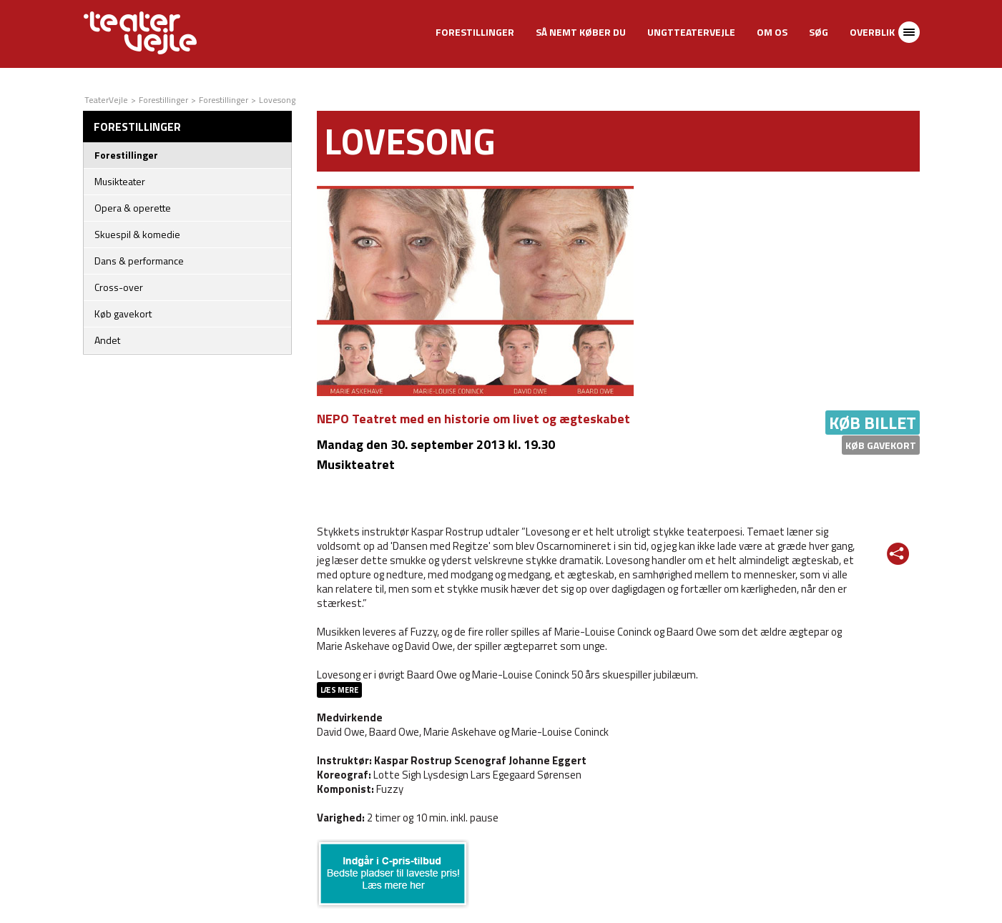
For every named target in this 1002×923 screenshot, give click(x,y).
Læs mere (339, 690)
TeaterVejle (106, 100)
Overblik (872, 31)
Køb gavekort (880, 445)
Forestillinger (475, 31)
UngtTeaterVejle (691, 31)
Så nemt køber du (581, 31)
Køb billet (872, 422)
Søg (818, 31)
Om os (772, 31)
